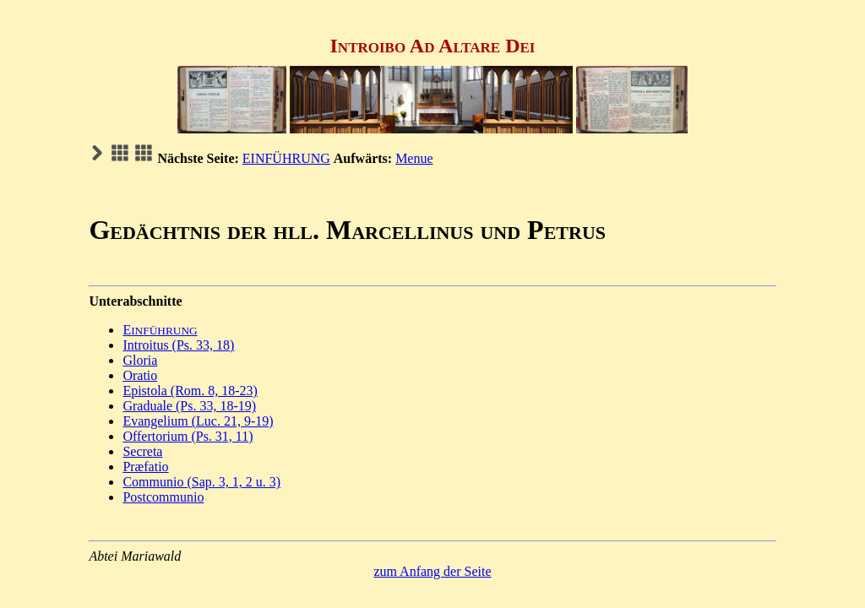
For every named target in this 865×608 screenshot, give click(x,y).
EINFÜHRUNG (286, 158)
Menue (413, 158)
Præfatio (145, 466)
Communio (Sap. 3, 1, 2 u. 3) (201, 482)
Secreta (142, 451)
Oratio (139, 375)
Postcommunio (163, 497)
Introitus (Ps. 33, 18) (178, 345)
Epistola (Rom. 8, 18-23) (190, 390)
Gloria (139, 360)
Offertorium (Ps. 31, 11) (187, 436)
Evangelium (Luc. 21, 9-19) (197, 421)
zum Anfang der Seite (432, 571)
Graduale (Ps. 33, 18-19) (189, 406)
